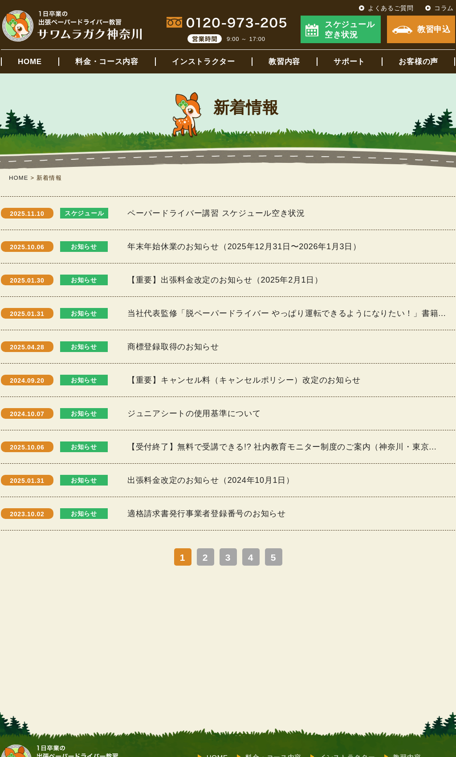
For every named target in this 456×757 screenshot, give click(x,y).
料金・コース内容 (106, 61)
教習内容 (284, 61)
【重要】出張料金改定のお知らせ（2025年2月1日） (225, 279)
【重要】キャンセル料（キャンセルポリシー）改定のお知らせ (244, 380)
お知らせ (84, 246)
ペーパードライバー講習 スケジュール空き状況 (216, 213)
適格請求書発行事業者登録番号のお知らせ (206, 513)
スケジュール (84, 213)
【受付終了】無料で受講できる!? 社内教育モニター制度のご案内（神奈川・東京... (282, 446)
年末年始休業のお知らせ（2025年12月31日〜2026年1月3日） (244, 246)
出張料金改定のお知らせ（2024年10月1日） (210, 480)
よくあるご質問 (391, 8)
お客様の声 (418, 61)
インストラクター (203, 61)
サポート (349, 61)
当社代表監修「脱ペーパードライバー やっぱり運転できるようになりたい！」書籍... (286, 313)
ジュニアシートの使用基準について (194, 413)
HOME (30, 61)
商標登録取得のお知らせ (173, 346)
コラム (444, 8)
